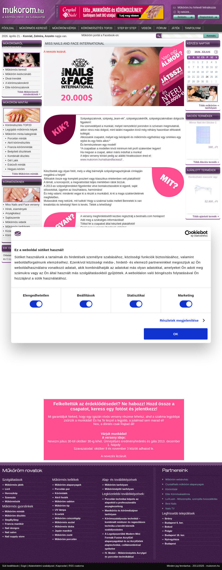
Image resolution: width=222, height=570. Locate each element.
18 (211, 72)
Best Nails (170, 503)
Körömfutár (171, 489)
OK (175, 334)
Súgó (24, 565)
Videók (146, 28)
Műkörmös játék (14, 484)
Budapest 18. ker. (175, 535)
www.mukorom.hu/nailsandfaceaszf (101, 159)
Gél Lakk (13, 160)
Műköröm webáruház (176, 479)
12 (216, 67)
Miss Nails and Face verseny (22, 204)
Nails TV (169, 508)
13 (189, 72)
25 (211, 77)
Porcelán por (62, 489)
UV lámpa (60, 510)
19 (216, 72)
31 (207, 81)
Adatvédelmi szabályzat (41, 565)
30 (193, 62)
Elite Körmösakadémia (177, 494)
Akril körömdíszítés (19, 142)
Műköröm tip (62, 505)
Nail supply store (15, 536)
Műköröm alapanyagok (68, 484)
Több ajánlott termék (205, 216)
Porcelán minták (17, 138)
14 (193, 72)
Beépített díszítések (19, 151)
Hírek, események (16, 209)
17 (207, 72)
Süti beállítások (10, 565)
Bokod (168, 526)
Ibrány (168, 518)
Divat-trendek (13, 78)
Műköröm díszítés (15, 515)
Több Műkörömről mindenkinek (28, 93)
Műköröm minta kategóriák (21, 134)
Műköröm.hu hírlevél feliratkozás (197, 7)
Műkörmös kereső (33, 28)
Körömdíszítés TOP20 (96, 28)
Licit (7, 489)
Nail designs (12, 528)
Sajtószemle (12, 217)
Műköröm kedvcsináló (18, 74)
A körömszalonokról (17, 83)
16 (202, 72)
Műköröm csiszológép (68, 518)
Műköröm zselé (63, 535)
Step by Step (126, 28)
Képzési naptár (198, 43)
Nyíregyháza (172, 539)
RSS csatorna (76, 565)
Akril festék (61, 497)
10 (207, 67)
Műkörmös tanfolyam (17, 226)
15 (198, 72)
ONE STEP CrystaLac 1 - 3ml (203, 178)
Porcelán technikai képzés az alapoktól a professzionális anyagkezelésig (122, 503)
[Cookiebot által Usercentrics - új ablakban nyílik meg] (188, 233)
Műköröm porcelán (66, 539)
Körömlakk (61, 493)
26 (216, 77)
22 (198, 77)
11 (211, 67)
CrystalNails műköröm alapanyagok (184, 484)
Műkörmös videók (15, 222)
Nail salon (10, 532)
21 (193, 77)
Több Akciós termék (205, 162)
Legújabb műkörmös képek (21, 129)
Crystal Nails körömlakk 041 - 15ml (203, 124)
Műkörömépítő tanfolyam (119, 489)
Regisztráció (206, 17)
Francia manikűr (14, 523)
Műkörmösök (12, 501)
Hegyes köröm (16, 169)
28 (193, 81)
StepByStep (12, 520)
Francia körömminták (20, 147)
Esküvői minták (17, 164)
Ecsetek (59, 514)
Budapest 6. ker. (174, 522)
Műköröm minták (15, 102)
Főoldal (8, 28)
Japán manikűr (63, 530)
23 (202, 77)
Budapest (170, 543)
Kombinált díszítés (18, 156)
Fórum (161, 28)
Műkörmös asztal (65, 522)
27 (189, 81)
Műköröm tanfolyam (116, 484)
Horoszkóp (11, 493)
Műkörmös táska (64, 526)
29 (189, 62)
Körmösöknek (13, 182)
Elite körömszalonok (17, 87)
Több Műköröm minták (25, 174)
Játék (175, 28)
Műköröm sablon (64, 501)
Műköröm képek (64, 28)
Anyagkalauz (13, 213)
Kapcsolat (61, 565)
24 (207, 77)
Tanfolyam (193, 28)
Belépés (182, 17)
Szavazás (10, 497)
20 (189, 77)
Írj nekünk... (184, 12)
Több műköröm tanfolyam (208, 106)
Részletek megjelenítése (179, 320)
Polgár (168, 531)
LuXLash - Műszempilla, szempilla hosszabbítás (191, 499)
